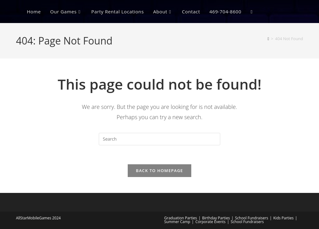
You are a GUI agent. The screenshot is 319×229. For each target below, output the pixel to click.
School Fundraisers (251, 218)
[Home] (268, 38)
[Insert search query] (159, 139)
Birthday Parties (216, 218)
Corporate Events (210, 221)
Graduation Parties (180, 218)
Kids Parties (283, 218)
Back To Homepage (159, 170)
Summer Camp (177, 221)
